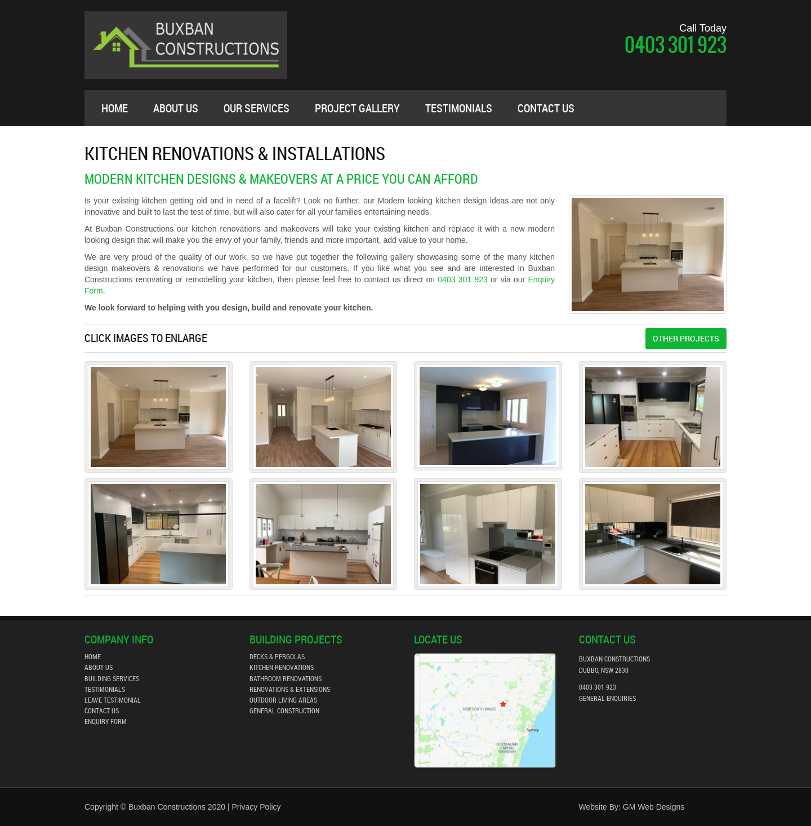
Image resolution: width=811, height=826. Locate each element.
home (92, 656)
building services (111, 678)
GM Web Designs (653, 806)
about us (175, 108)
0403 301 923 (676, 44)
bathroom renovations (285, 678)
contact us (546, 108)
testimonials (458, 108)
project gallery (357, 108)
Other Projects (686, 338)
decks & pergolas (277, 656)
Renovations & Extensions (289, 689)
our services (256, 108)
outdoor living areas (283, 699)
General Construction (284, 710)
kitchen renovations (281, 667)
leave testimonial (112, 699)
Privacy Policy (255, 806)
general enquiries (607, 698)
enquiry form (105, 721)
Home (114, 108)
